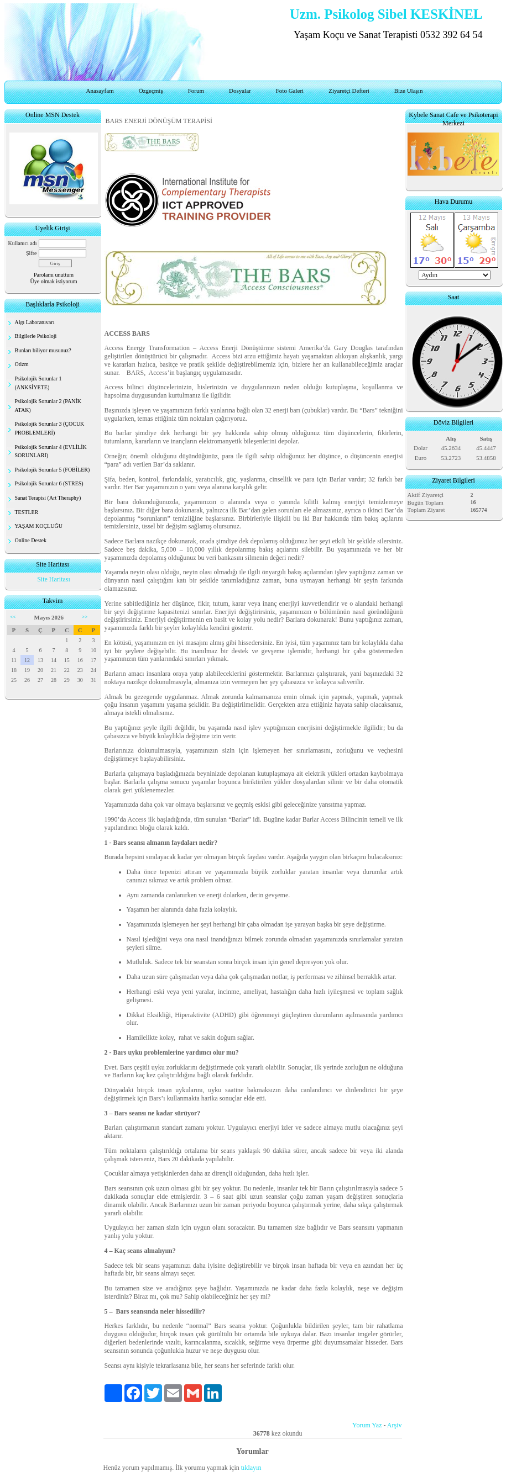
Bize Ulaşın (408, 90)
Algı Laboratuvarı (35, 322)
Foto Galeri (290, 90)
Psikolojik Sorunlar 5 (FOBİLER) (52, 470)
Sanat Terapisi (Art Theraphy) (48, 498)
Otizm (22, 364)
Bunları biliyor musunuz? (43, 350)
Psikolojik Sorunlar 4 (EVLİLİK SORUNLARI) (51, 451)
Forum (196, 90)
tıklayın (251, 1468)
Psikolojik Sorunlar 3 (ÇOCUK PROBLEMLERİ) (50, 428)
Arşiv (394, 1425)
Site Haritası (53, 579)
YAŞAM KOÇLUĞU (38, 526)
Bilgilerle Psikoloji (36, 336)
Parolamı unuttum (54, 275)
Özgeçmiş (151, 90)
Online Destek (31, 540)
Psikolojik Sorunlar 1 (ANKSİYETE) (38, 382)
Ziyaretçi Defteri (348, 90)
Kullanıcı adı (22, 243)
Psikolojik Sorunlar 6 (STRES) (49, 483)
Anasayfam (100, 90)
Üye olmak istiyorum (53, 281)
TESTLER (27, 512)
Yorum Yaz (367, 1425)
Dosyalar (240, 90)
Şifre (31, 253)
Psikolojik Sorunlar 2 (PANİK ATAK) (48, 405)
